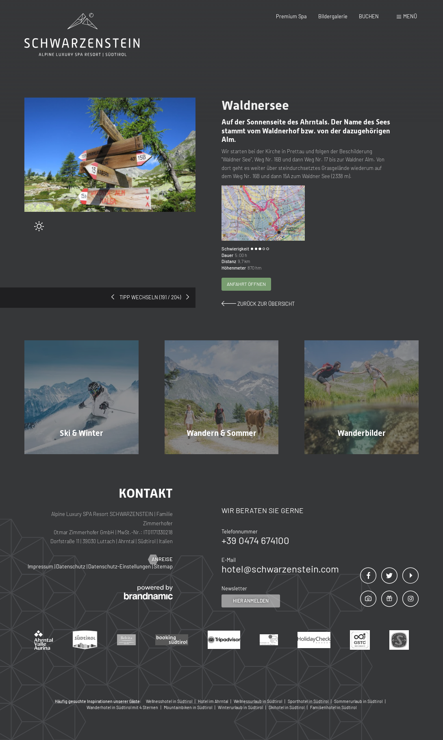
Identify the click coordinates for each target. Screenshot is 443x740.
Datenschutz (71, 566)
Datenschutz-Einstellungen (120, 566)
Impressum (41, 566)
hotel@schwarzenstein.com (280, 569)
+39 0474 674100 (255, 540)
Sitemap (163, 566)
